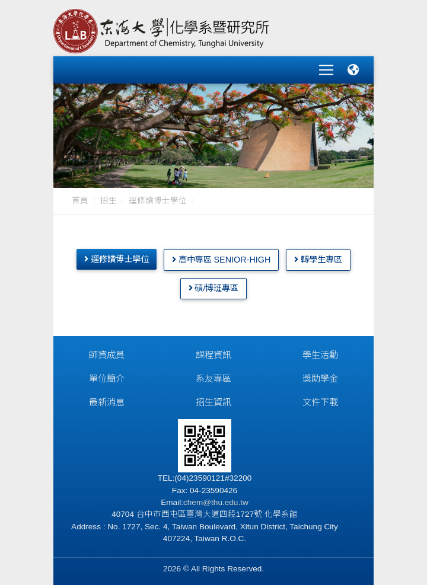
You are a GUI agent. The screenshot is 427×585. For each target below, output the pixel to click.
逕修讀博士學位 (158, 199)
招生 (108, 199)
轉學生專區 (318, 258)
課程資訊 (213, 354)
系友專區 (213, 377)
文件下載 (320, 401)
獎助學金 (320, 377)
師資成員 (107, 354)
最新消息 (107, 401)
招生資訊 (213, 401)
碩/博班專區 (214, 287)
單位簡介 (107, 377)
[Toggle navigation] (326, 69)
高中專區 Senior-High (221, 258)
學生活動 (320, 354)
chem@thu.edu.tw (215, 501)
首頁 (80, 199)
